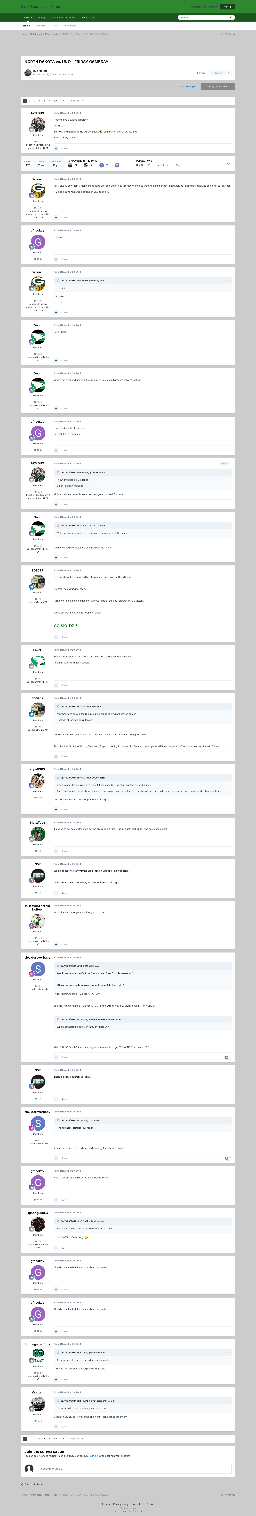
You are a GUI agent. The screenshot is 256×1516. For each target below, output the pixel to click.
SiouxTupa (37, 822)
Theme (105, 1504)
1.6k (38, 599)
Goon (37, 325)
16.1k (38, 1420)
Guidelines (41, 25)
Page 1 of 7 (76, 100)
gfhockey (37, 230)
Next (56, 100)
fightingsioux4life (37, 1344)
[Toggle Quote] (58, 280)
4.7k (38, 937)
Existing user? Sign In (204, 6)
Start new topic (187, 86)
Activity (41, 17)
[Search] (194, 17)
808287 (37, 570)
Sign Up (228, 6)
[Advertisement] (119, 48)
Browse (28, 19)
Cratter (37, 1392)
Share (200, 73)
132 (38, 678)
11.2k (38, 797)
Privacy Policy (120, 1504)
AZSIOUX (42, 71)
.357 (37, 864)
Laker (37, 650)
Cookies (150, 1504)
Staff (54, 25)
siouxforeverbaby (37, 957)
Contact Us (137, 1504)
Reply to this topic (218, 86)
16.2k (38, 1372)
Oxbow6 (37, 179)
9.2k (38, 986)
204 (38, 1241)
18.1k (38, 141)
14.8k (38, 259)
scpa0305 (37, 769)
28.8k (38, 354)
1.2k (38, 892)
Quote (64, 148)
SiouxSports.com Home (63, 17)
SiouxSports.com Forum (41, 6)
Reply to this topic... (51, 1468)
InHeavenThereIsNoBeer (37, 907)
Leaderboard (87, 17)
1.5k (38, 851)
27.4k (38, 207)
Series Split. (60, 332)
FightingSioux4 (37, 1213)
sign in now (96, 1455)
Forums (26, 25)
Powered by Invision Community (128, 1511)
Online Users (69, 25)
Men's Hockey (65, 74)
